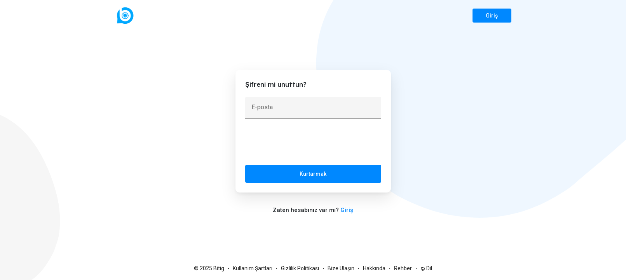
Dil (426, 268)
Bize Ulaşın (341, 268)
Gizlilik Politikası (300, 268)
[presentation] (304, 143)
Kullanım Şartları (252, 268)
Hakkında (374, 268)
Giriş (492, 15)
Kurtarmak (313, 174)
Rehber (403, 268)
